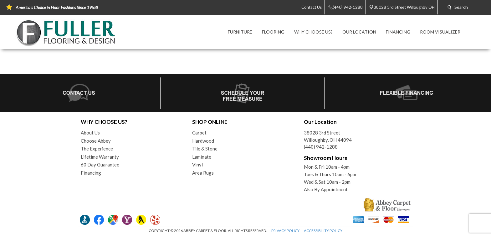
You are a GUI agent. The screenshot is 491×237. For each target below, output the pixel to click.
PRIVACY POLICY (285, 230)
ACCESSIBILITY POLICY (323, 230)
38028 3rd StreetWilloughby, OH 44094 (328, 136)
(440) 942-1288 (321, 147)
